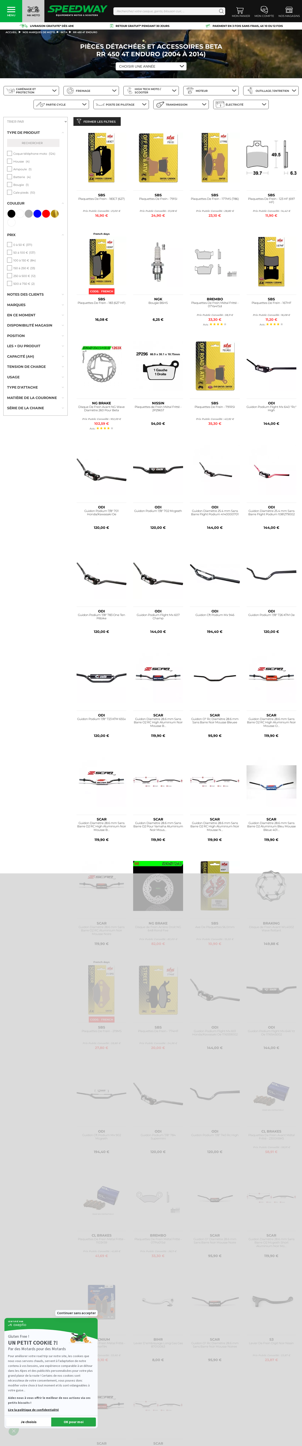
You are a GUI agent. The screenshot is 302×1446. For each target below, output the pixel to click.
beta (64, 32)
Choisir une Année (137, 66)
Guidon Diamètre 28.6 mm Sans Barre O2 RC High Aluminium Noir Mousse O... (271, 723)
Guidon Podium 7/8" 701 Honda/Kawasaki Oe (101, 513)
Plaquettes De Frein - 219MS (102, 1032)
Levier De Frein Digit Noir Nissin (271, 1344)
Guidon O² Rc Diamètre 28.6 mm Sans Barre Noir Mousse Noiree (215, 1345)
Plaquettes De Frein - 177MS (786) (215, 199)
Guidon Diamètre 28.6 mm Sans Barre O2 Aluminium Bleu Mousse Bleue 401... (271, 827)
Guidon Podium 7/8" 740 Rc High (215, 1136)
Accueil (11, 32)
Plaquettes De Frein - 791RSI (215, 407)
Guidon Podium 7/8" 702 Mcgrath (158, 511)
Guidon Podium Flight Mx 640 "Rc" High (271, 409)
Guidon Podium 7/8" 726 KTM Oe (271, 616)
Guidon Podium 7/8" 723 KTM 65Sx (101, 720)
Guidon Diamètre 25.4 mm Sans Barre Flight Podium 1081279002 (271, 513)
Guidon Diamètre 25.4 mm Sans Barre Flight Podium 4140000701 (215, 513)
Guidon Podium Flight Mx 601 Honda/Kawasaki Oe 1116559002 (215, 1033)
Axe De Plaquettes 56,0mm (215, 928)
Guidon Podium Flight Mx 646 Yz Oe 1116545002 (271, 1033)
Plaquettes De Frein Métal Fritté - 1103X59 (101, 1241)
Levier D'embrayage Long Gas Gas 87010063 (158, 1345)
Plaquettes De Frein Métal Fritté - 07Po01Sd (158, 1241)
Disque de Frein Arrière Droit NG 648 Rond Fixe (158, 929)
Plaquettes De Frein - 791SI (158, 199)
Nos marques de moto (39, 32)
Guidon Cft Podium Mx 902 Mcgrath (101, 1137)
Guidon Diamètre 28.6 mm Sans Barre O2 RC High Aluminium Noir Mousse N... (214, 827)
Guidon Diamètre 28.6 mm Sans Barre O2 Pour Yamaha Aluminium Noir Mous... (158, 827)
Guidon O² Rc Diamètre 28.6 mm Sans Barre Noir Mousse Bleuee (215, 721)
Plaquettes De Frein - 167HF (271, 303)
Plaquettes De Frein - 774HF (158, 1032)
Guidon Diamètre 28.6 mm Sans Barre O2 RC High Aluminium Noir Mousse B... (158, 723)
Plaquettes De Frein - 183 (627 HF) (101, 303)
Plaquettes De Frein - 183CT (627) (101, 199)
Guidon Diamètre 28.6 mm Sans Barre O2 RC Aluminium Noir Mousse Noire (101, 931)
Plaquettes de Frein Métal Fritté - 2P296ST (158, 409)
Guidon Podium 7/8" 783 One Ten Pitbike (101, 617)
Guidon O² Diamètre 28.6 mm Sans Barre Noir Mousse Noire (214, 1241)
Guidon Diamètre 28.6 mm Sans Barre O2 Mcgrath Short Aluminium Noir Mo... (271, 1243)
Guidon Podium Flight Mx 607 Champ (158, 617)
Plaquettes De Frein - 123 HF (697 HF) (271, 201)
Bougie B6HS (158, 303)
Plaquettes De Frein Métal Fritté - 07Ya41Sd (215, 305)
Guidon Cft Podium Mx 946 (214, 616)
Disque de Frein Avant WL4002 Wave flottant (271, 929)
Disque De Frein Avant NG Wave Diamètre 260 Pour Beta (101, 409)
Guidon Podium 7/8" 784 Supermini (158, 1137)
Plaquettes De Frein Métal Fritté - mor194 (101, 1345)
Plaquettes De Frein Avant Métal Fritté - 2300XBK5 (271, 1137)
